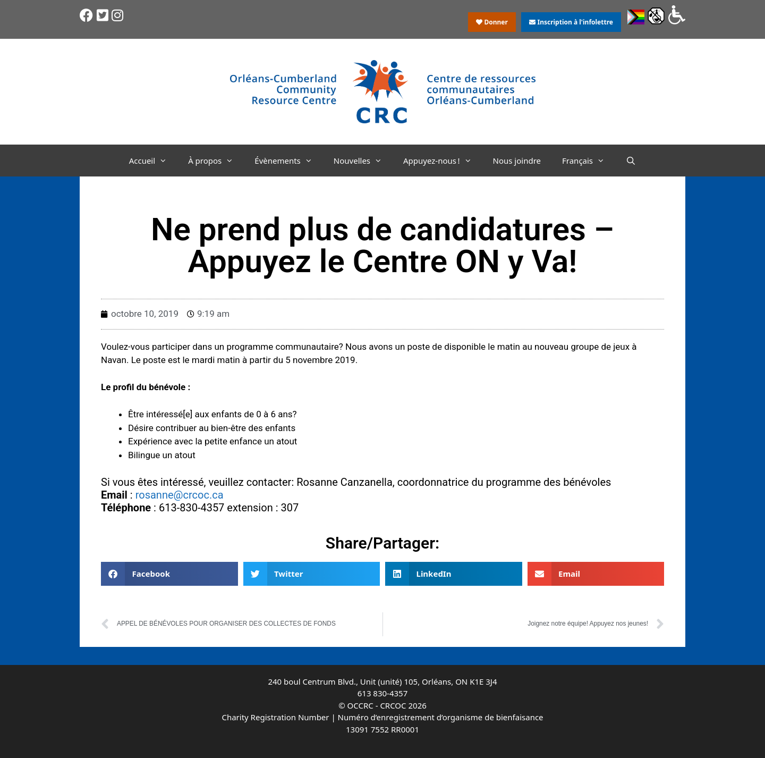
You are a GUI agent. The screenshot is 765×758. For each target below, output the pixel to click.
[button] (169, 574)
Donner (492, 22)
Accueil (153, 160)
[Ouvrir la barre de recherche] (631, 160)
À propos (216, 160)
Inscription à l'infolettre (571, 22)
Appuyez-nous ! (442, 160)
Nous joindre (517, 160)
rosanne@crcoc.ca (179, 495)
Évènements (288, 160)
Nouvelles (363, 160)
